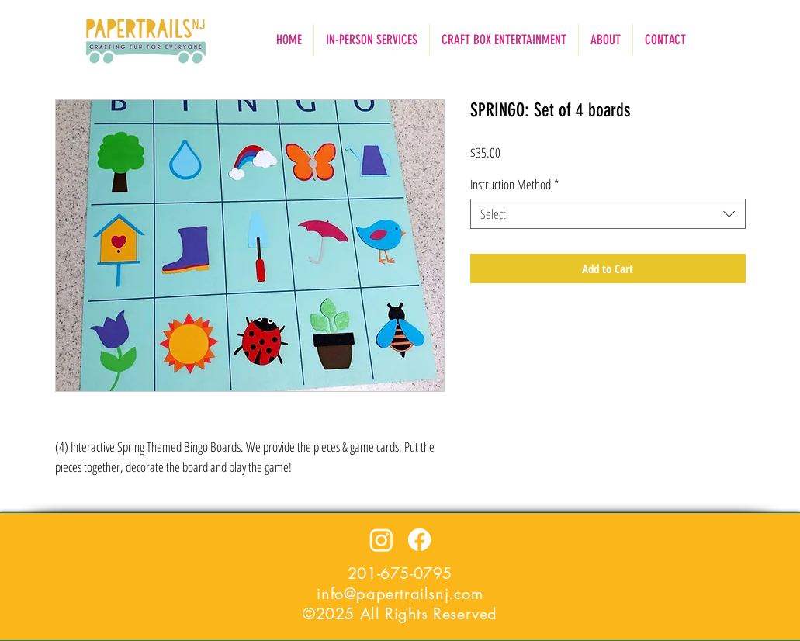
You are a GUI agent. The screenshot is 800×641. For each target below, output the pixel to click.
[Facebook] (419, 540)
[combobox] (608, 214)
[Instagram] (381, 540)
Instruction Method (514, 184)
